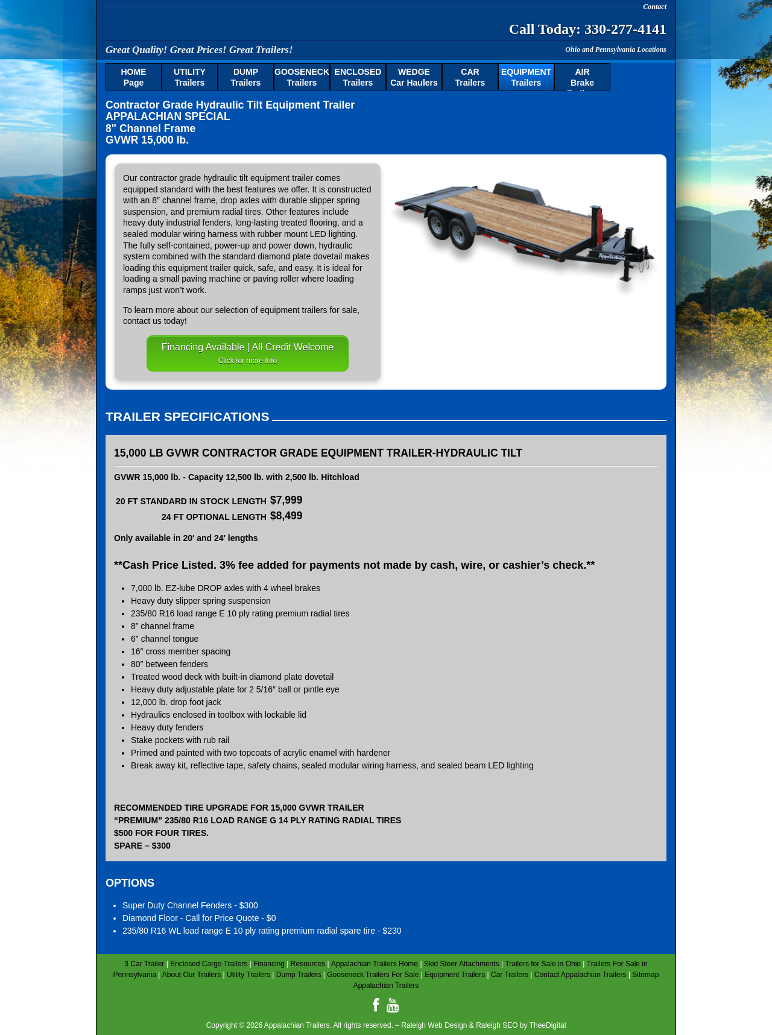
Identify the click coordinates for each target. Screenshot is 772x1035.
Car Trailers (509, 974)
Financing (269, 964)
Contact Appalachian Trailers (580, 974)
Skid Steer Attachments (461, 964)
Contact (654, 6)
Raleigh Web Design (434, 1025)
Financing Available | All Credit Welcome (248, 353)
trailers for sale (330, 310)
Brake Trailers (583, 79)
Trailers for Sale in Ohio (543, 964)
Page (134, 77)
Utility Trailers (248, 974)
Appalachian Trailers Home (374, 964)
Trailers (190, 77)
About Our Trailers (191, 974)
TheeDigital (548, 1025)
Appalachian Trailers (223, 26)
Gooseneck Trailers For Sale (373, 974)
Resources (308, 964)
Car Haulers (414, 77)
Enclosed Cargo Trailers (208, 964)
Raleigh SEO (496, 1025)
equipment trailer (281, 178)
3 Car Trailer (144, 964)
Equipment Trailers (455, 974)
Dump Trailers (298, 974)
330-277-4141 (625, 29)
